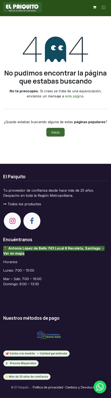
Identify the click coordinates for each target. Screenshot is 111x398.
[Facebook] (31, 221)
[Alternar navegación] (103, 7)
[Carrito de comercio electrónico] (94, 7)
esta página (74, 96)
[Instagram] (12, 221)
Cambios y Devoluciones (82, 387)
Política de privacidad (47, 387)
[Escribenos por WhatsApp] (100, 387)
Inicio (55, 132)
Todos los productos (22, 204)
